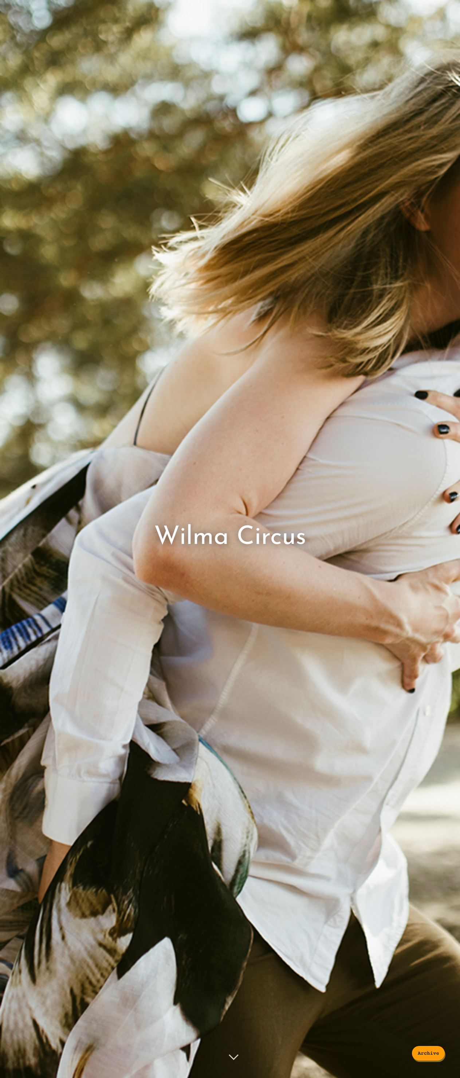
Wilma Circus (230, 537)
